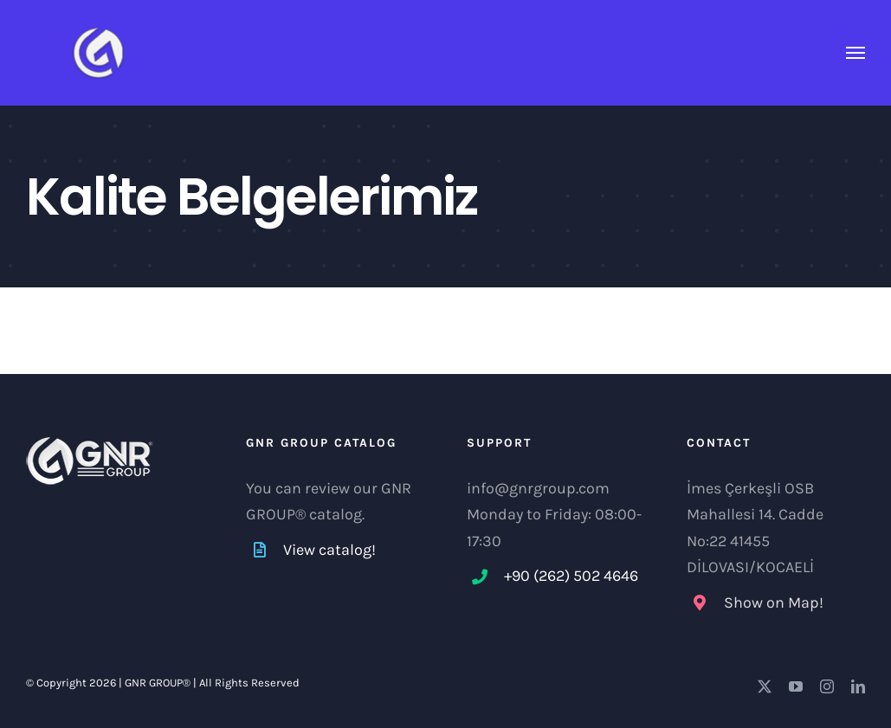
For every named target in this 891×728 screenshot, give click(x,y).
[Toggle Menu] (856, 53)
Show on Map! (773, 602)
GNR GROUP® (157, 682)
